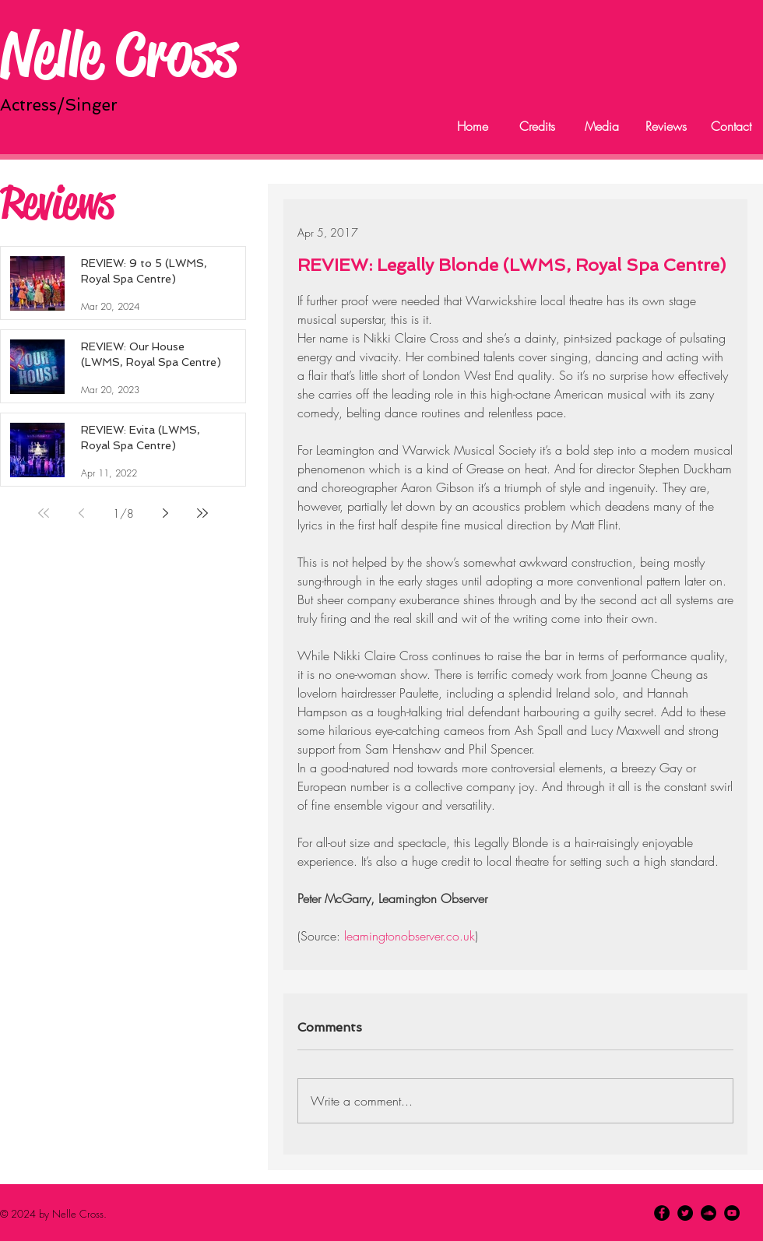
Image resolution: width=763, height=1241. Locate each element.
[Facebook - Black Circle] (662, 1213)
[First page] (44, 513)
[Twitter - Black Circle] (685, 1213)
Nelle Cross (118, 53)
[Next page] (165, 513)
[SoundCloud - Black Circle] (708, 1213)
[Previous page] (81, 513)
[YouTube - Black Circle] (732, 1213)
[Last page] (202, 513)
